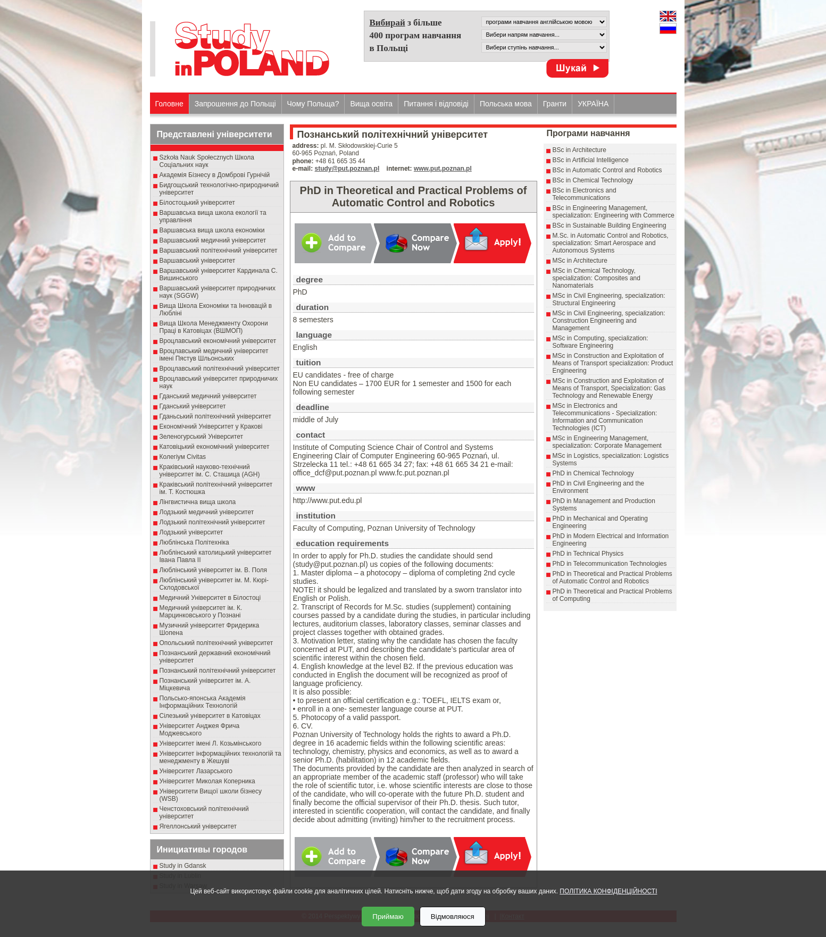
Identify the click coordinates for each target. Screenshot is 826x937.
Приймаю (387, 917)
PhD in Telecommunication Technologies (610, 563)
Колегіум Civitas (183, 457)
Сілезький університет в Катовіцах (210, 716)
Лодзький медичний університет (207, 512)
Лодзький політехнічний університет (212, 522)
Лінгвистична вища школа (198, 502)
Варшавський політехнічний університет (219, 250)
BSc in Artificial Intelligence (591, 160)
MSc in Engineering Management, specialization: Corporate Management (607, 441)
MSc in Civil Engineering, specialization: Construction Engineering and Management (609, 320)
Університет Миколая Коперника (207, 781)
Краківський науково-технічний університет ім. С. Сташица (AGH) (210, 470)
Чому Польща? (313, 103)
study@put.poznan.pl (347, 168)
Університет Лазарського (196, 771)
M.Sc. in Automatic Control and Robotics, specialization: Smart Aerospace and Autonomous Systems (611, 243)
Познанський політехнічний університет (218, 670)
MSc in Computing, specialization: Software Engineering (600, 341)
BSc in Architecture (579, 150)
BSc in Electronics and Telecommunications (584, 194)
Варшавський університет (198, 260)
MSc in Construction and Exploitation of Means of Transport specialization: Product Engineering (613, 363)
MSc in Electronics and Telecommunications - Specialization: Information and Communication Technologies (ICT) (605, 417)
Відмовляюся (452, 917)
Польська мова (506, 103)
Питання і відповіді (436, 103)
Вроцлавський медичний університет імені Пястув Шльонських (214, 354)
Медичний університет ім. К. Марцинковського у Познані (201, 611)
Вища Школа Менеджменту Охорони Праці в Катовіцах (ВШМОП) (214, 327)
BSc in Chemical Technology (593, 180)
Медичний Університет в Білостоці (210, 597)
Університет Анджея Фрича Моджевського (200, 729)
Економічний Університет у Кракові (211, 426)
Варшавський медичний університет (213, 240)
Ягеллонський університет (198, 826)
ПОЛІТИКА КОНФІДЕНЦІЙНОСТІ (608, 891)
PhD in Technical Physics (588, 553)
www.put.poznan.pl (443, 168)
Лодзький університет (191, 532)
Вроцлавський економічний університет (218, 341)
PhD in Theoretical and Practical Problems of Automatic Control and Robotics (612, 577)
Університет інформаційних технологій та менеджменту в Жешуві (220, 757)
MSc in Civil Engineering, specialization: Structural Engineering (609, 299)
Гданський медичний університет (208, 396)
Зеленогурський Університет (201, 436)
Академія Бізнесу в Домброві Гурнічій (215, 175)
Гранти (554, 103)
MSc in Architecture (580, 260)
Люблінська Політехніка (194, 542)
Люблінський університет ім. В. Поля (214, 570)
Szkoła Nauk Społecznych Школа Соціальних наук (207, 161)
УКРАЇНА (593, 103)
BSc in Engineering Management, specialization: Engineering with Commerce (613, 211)
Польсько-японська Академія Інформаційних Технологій (203, 702)
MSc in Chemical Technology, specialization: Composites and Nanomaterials (596, 278)
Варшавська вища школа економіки (212, 230)
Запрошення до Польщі (235, 103)
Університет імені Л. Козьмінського (211, 743)
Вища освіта (371, 103)
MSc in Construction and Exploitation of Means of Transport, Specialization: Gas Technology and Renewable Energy (609, 388)
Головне (169, 103)
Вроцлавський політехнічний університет (220, 368)
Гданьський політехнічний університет (215, 416)
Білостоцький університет (197, 202)
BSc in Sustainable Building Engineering (609, 225)
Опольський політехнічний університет (216, 643)
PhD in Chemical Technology (593, 473)
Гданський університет (193, 406)
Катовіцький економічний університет (215, 446)
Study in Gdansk (183, 865)
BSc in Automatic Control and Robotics (607, 170)
